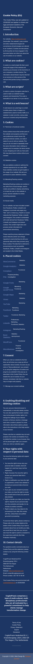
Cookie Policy (16, 625)
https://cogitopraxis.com (18, 39)
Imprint (16, 630)
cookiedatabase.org (9, 583)
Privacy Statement (16, 627)
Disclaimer (16, 632)
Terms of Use (16, 622)
